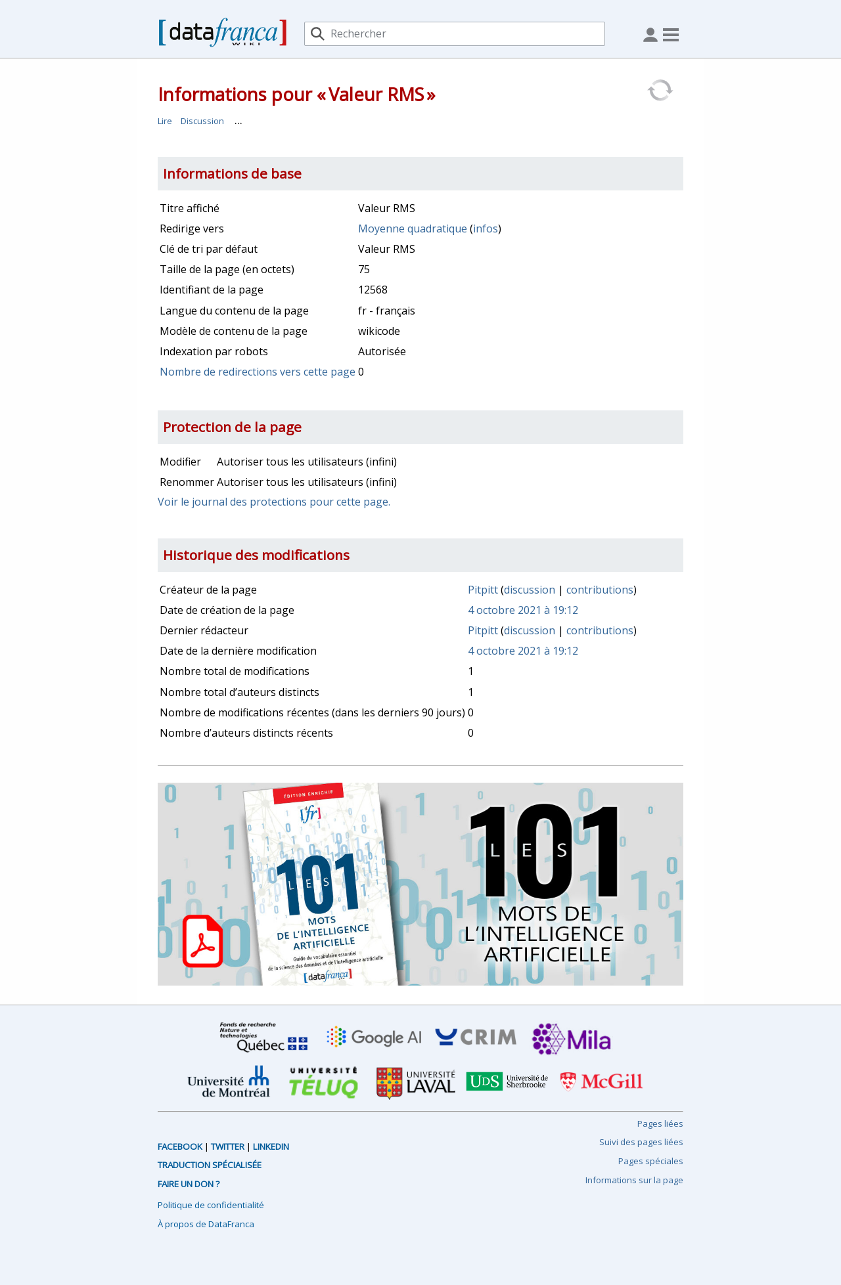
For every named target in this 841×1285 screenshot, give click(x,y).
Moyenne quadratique (412, 228)
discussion (529, 589)
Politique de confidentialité (211, 1205)
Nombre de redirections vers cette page (257, 371)
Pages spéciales (650, 1161)
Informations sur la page (634, 1180)
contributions (599, 589)
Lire (165, 121)
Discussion (202, 121)
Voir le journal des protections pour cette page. (274, 501)
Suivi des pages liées (641, 1142)
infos (485, 228)
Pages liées (660, 1123)
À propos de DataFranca (206, 1224)
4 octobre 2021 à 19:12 (523, 610)
